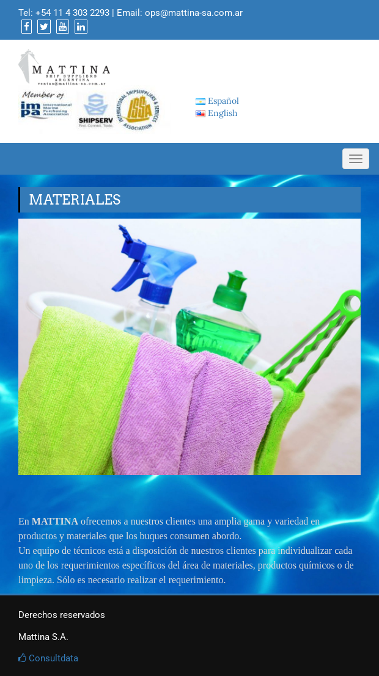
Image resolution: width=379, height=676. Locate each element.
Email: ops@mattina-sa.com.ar (180, 12)
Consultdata (48, 658)
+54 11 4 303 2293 (72, 12)
